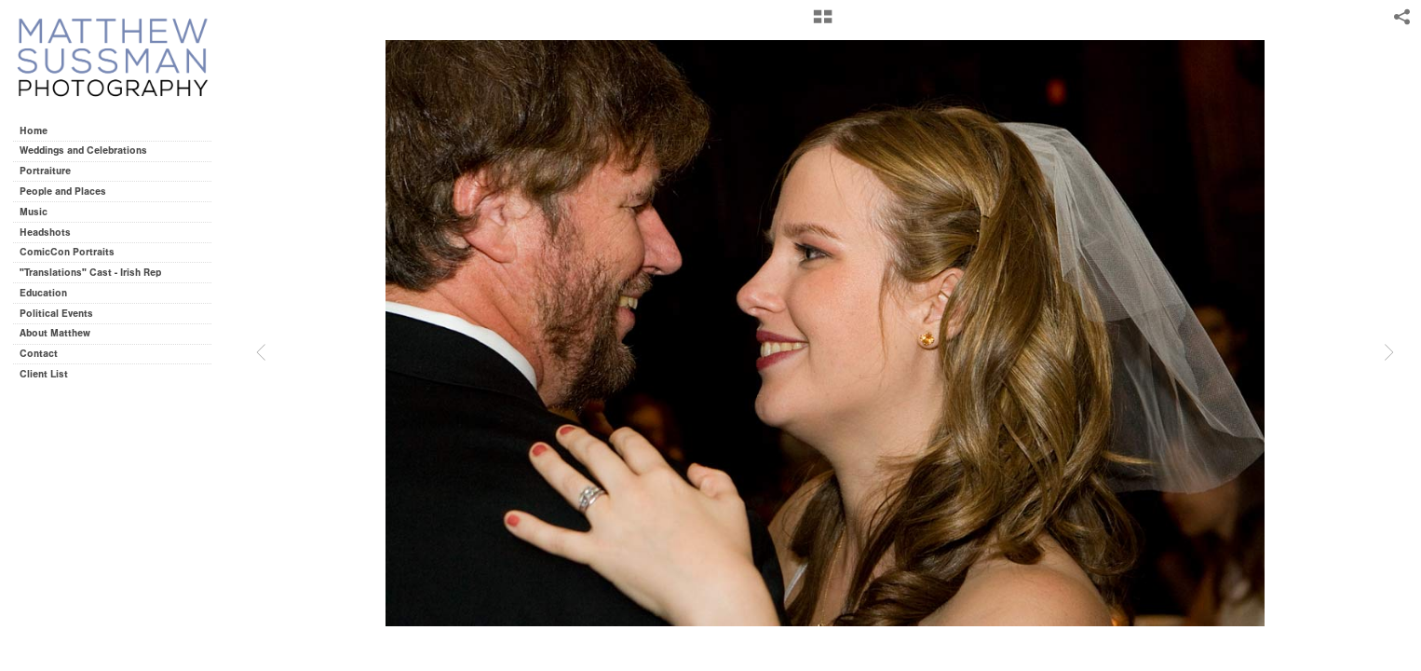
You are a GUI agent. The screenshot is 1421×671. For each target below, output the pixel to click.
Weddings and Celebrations (90, 150)
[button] (822, 23)
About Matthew (55, 333)
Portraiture (45, 171)
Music (33, 212)
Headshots (45, 232)
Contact (39, 354)
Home (33, 131)
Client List (44, 374)
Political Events (56, 314)
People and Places (63, 191)
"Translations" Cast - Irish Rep (90, 273)
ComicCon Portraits (67, 252)
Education (43, 293)
